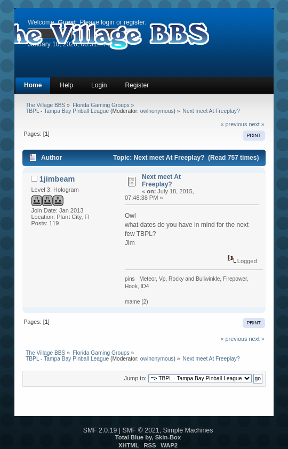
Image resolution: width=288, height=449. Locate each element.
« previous (234, 124)
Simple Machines (188, 430)
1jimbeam (57, 179)
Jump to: (135, 378)
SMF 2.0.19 (100, 430)
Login (99, 85)
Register (137, 85)
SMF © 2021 (140, 430)
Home (33, 85)
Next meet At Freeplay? (161, 180)
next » (256, 124)
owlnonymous (157, 111)
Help (66, 85)
